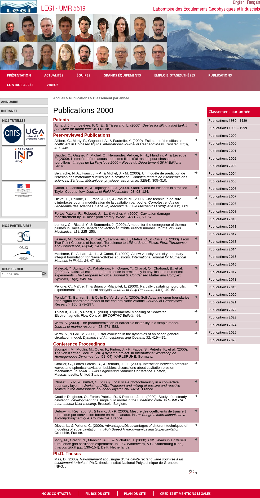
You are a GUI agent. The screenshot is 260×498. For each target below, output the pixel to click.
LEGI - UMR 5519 (63, 8)
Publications (79, 98)
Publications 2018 (223, 279)
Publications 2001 (223, 151)
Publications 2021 (223, 302)
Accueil (59, 98)
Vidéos (53, 85)
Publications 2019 (223, 287)
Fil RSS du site (97, 493)
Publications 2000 (223, 143)
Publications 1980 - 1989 (228, 120)
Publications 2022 (223, 310)
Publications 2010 (223, 219)
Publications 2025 (223, 332)
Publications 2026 (223, 340)
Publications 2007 (223, 196)
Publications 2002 (223, 158)
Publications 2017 (223, 272)
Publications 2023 (223, 317)
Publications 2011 (223, 226)
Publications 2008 (223, 203)
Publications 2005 (223, 181)
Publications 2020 (223, 294)
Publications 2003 (223, 166)
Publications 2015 (223, 256)
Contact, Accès (20, 85)
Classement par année (111, 98)
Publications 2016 (223, 264)
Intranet (9, 111)
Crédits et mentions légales (185, 493)
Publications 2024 (223, 325)
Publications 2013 (223, 241)
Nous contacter (56, 493)
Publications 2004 (223, 173)
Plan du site (135, 493)
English (238, 2)
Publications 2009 (223, 211)
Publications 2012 (223, 234)
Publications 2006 (223, 188)
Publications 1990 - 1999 (228, 128)
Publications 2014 (223, 249)
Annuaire (9, 102)
